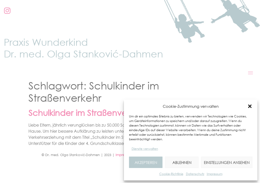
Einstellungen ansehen (227, 162)
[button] (249, 106)
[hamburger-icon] (250, 73)
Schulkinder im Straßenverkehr (87, 113)
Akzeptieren (146, 162)
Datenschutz (195, 174)
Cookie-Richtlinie (171, 174)
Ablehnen (181, 162)
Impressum (214, 174)
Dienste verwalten (145, 149)
